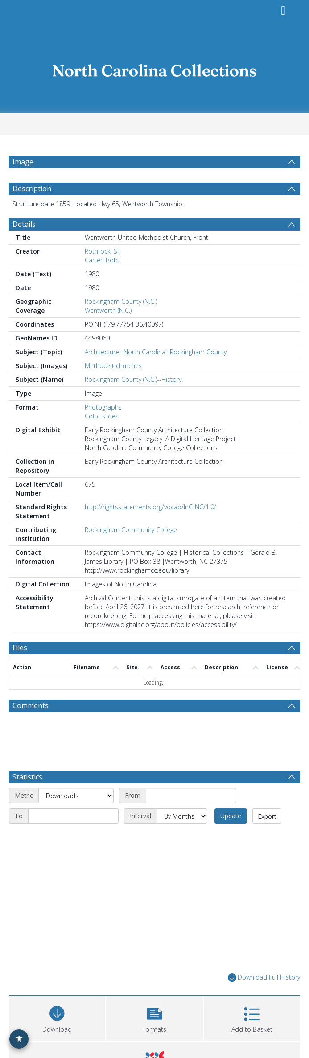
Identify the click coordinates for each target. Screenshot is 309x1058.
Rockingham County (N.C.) (121, 301)
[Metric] (76, 795)
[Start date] (191, 795)
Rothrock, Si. (102, 251)
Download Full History (264, 977)
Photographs (103, 407)
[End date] (73, 816)
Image (22, 162)
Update (230, 816)
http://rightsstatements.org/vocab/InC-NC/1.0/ (150, 507)
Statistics (27, 777)
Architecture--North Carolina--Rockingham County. (156, 352)
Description (31, 188)
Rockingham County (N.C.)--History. (134, 379)
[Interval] (182, 816)
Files (19, 647)
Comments (30, 705)
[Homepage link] (155, 67)
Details (24, 224)
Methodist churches (113, 365)
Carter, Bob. (102, 260)
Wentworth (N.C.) (108, 310)
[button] (154, 1017)
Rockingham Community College (131, 529)
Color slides (102, 416)
